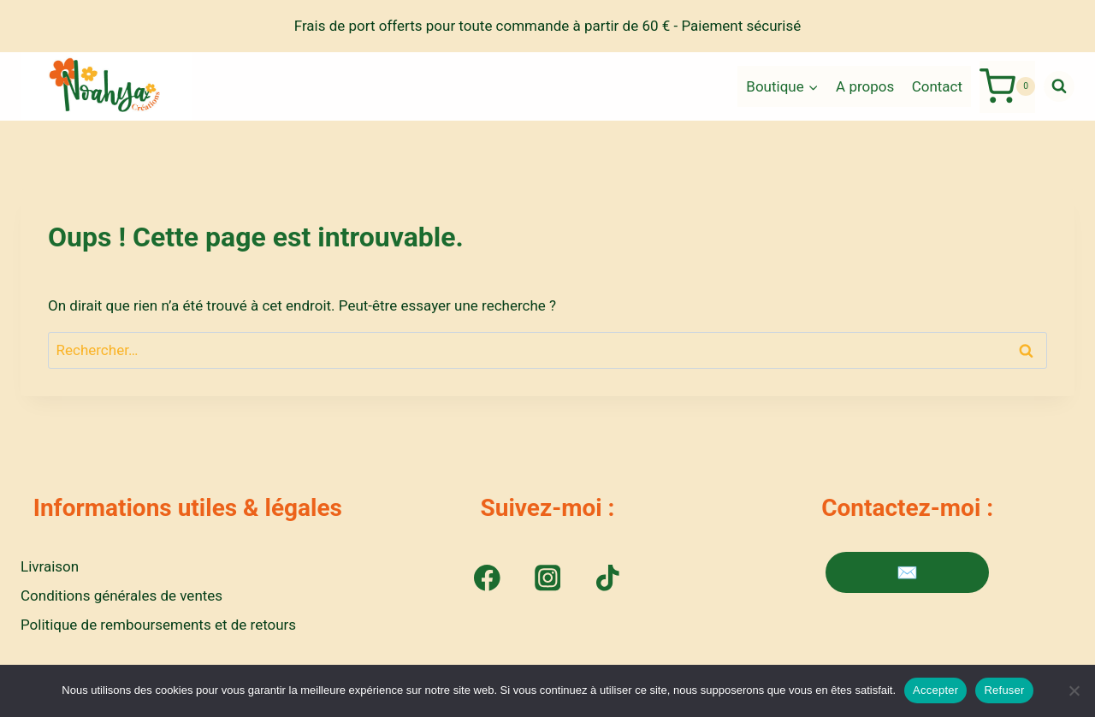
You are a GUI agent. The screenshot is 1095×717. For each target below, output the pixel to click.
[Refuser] (1073, 690)
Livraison (50, 566)
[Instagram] (547, 578)
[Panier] (1007, 87)
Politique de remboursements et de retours (158, 624)
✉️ (907, 572)
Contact (937, 86)
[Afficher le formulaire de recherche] (1059, 86)
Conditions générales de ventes (121, 595)
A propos (865, 86)
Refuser (1004, 690)
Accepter (935, 690)
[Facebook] (487, 578)
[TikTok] (608, 578)
